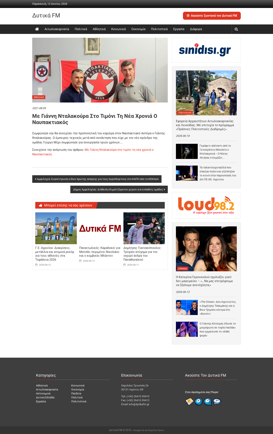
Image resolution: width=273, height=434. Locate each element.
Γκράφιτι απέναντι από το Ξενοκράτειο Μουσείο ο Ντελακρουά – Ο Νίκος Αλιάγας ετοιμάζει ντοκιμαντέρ (215, 152)
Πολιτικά (81, 29)
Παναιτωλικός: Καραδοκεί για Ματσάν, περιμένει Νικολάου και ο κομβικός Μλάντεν (99, 252)
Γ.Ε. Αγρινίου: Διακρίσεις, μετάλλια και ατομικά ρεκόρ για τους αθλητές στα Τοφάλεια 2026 (54, 253)
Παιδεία (76, 393)
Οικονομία (138, 29)
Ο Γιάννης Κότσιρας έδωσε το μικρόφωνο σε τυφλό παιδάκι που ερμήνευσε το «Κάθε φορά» (218, 329)
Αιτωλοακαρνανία (57, 29)
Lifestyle (182, 268)
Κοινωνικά (118, 29)
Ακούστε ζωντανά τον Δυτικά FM (212, 15)
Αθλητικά (99, 29)
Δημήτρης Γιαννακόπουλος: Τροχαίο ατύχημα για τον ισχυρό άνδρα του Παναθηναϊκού (142, 253)
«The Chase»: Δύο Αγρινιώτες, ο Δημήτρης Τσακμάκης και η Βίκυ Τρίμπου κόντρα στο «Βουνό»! (218, 307)
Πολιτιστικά (159, 29)
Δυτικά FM (46, 15)
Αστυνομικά (43, 393)
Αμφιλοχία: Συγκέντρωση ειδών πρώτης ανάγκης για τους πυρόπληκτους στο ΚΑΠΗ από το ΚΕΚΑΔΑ (98, 179)
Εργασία (178, 29)
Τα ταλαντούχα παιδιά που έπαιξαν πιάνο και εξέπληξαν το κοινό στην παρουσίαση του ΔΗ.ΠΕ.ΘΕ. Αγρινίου (218, 173)
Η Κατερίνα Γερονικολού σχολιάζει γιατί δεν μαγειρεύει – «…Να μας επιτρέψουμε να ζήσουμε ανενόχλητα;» (204, 281)
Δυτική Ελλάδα (45, 397)
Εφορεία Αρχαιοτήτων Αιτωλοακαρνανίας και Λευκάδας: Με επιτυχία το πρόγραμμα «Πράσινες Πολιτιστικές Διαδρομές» (205, 125)
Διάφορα (196, 29)
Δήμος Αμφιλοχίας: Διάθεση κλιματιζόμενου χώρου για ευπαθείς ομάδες (118, 189)
